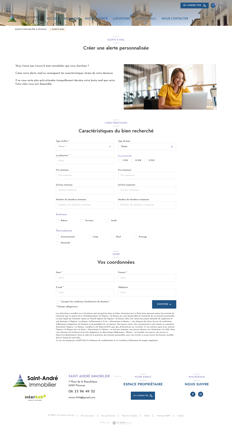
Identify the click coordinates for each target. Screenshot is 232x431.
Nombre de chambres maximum (133, 200)
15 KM (151, 160)
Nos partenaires (108, 416)
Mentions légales (129, 416)
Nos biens (72, 18)
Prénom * (122, 272)
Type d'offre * (62, 141)
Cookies (180, 416)
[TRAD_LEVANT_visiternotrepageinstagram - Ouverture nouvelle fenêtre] (200, 394)
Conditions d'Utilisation (128, 340)
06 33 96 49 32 (81, 391)
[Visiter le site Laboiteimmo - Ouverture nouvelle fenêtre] (121, 423)
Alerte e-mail (145, 18)
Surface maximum (126, 185)
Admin (147, 416)
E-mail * (59, 287)
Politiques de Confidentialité (101, 340)
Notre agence (96, 18)
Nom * (59, 272)
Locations (121, 18)
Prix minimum (62, 170)
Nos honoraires (87, 416)
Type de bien (124, 141)
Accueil (53, 18)
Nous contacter (175, 18)
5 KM (125, 160)
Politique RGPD (163, 416)
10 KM (138, 160)
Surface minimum (64, 185)
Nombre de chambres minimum (71, 200)
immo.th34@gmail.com (81, 397)
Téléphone (123, 287)
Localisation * (62, 156)
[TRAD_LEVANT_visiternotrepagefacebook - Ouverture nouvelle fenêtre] (192, 394)
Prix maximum (124, 170)
